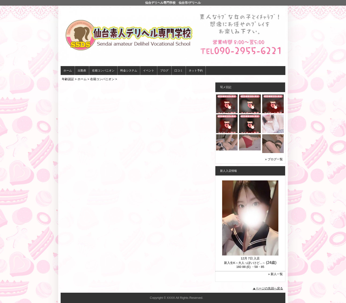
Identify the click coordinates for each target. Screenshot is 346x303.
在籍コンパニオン (103, 70)
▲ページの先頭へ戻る (268, 288)
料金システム (128, 70)
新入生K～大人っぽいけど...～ (244, 263)
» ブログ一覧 (274, 159)
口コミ (178, 70)
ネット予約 (196, 70)
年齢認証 (68, 79)
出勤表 (82, 70)
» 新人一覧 (275, 274)
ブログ (164, 70)
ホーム (67, 70)
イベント (148, 70)
